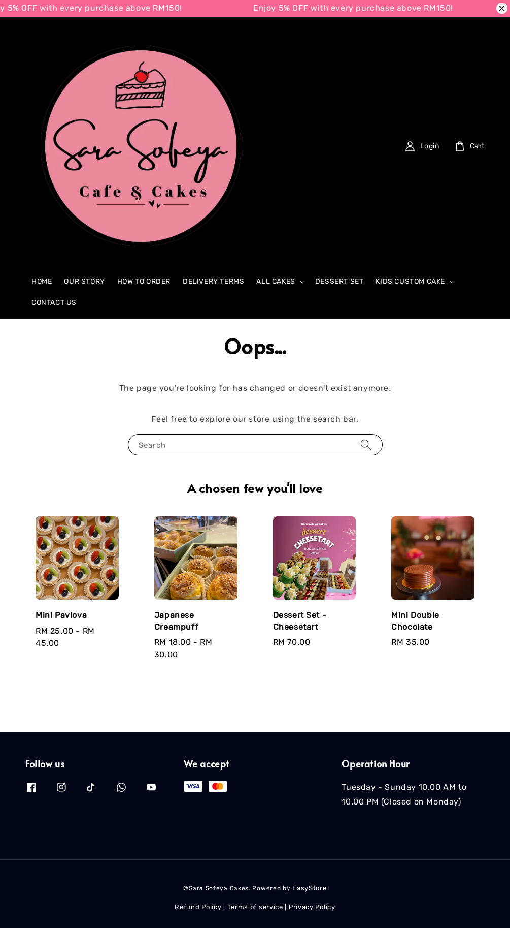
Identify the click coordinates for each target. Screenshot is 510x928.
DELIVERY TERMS (213, 281)
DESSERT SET (339, 281)
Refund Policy (198, 907)
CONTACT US (54, 302)
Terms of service (255, 907)
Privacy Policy (312, 907)
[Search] (353, 146)
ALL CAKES (275, 281)
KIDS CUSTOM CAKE (410, 281)
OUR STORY (84, 281)
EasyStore (309, 888)
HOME (41, 281)
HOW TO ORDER (144, 281)
